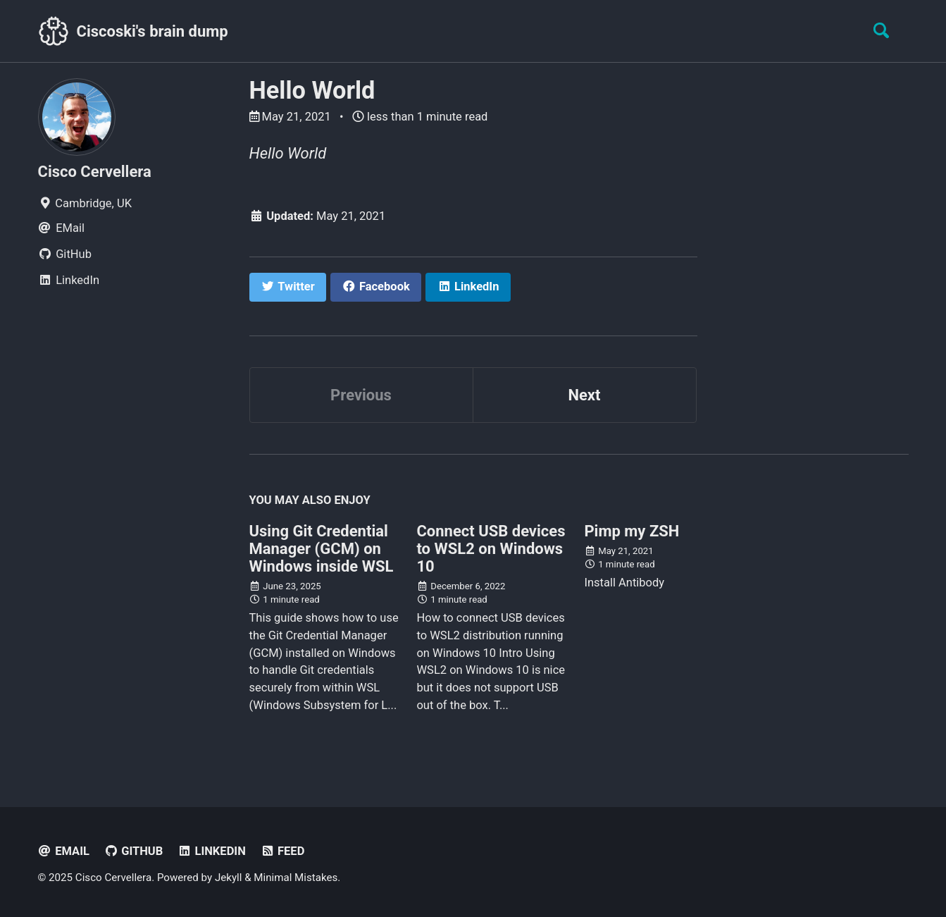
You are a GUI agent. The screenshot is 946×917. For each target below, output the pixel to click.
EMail (63, 851)
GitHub (133, 851)
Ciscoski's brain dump (152, 31)
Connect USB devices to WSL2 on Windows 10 (490, 548)
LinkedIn (212, 851)
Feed (282, 851)
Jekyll (228, 877)
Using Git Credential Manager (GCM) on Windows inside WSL (321, 548)
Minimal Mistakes (295, 877)
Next (584, 395)
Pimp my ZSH (631, 531)
